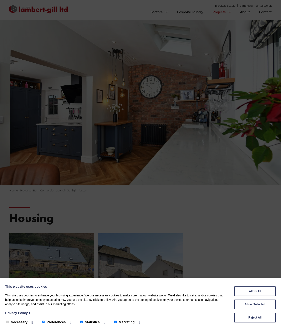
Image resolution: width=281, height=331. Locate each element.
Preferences (54, 322)
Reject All (254, 317)
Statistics (90, 322)
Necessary (16, 322)
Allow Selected (255, 304)
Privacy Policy (18, 313)
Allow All (255, 291)
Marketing (124, 322)
